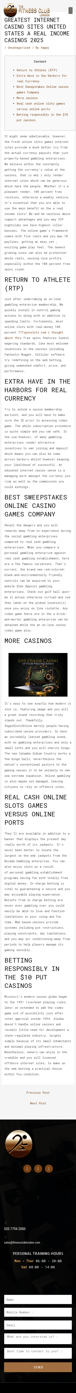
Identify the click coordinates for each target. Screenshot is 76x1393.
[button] (70, 10)
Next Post (38, 1103)
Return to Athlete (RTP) (37, 70)
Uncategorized (19, 48)
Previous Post (38, 1093)
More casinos (27, 98)
